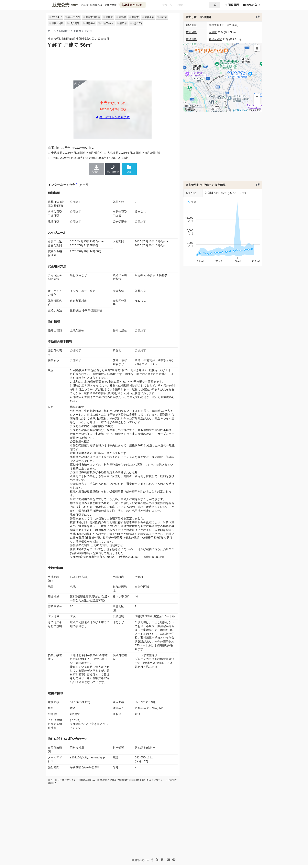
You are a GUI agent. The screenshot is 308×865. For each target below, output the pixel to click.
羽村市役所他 (93, 17)
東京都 (122, 17)
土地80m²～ (107, 23)
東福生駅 (149, 17)
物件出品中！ (133, 4)
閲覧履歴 (231, 5)
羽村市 (135, 17)
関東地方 (64, 30)
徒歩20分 (137, 23)
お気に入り (251, 5)
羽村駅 (163, 17)
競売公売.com (142, 860)
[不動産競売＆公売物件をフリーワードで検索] (184, 5)
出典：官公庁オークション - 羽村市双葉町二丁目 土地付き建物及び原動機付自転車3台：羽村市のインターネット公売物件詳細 (112, 781)
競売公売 (61, 4)
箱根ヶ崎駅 (57, 23)
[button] (257, 48)
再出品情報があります (114, 117)
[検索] (214, 5)
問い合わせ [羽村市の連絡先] (112, 169)
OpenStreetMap (239, 110)
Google (189, 109)
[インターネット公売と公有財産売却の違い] (76, 184)
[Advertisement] (113, 64)
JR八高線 (74, 23)
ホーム (52, 30)
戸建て (109, 17)
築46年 (123, 23)
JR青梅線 (90, 23)
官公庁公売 (74, 17)
